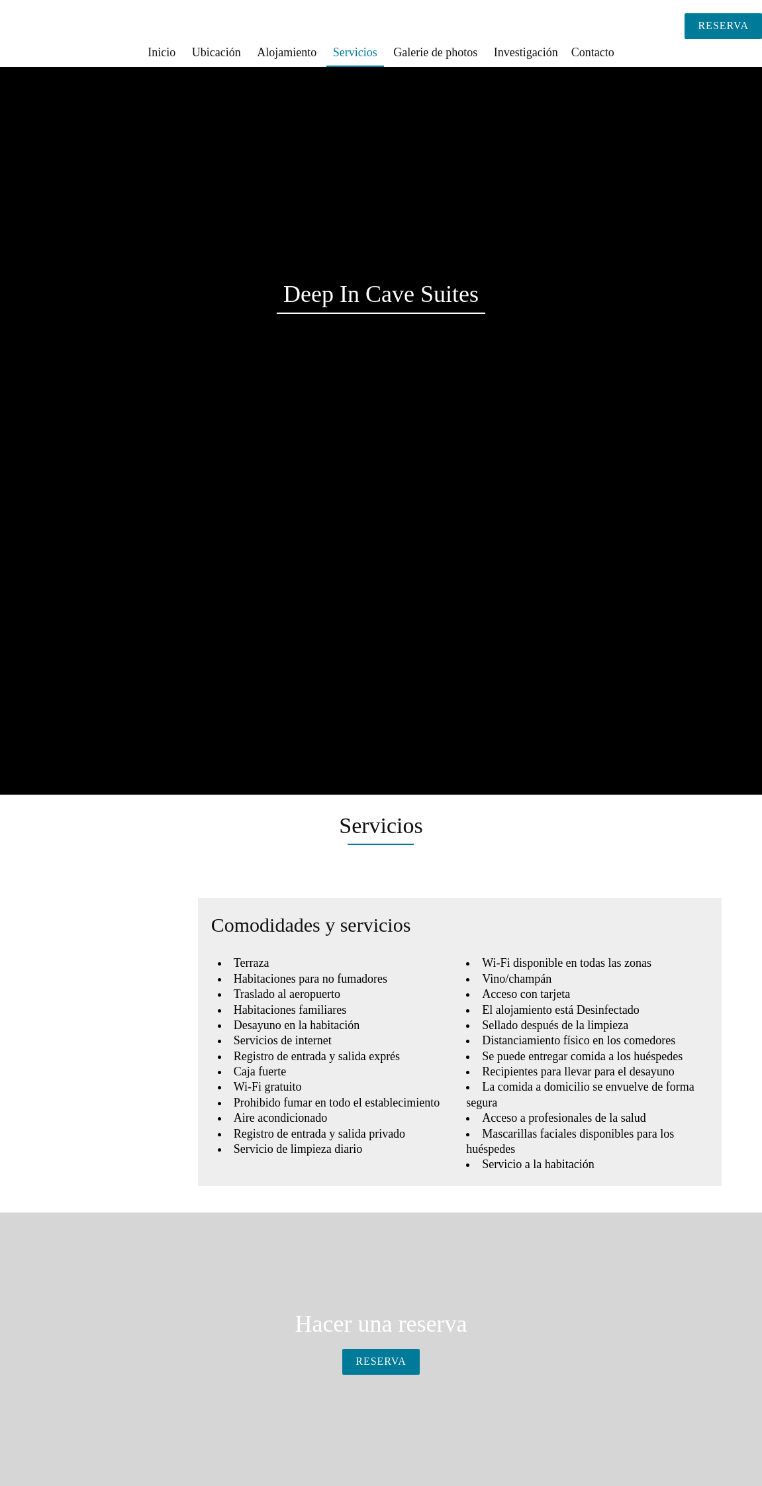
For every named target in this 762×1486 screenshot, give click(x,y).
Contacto (592, 52)
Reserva (723, 25)
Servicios (355, 52)
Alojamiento (286, 52)
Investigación (526, 52)
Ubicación (216, 52)
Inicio (161, 52)
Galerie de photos (435, 52)
